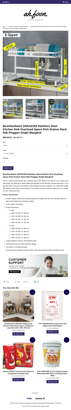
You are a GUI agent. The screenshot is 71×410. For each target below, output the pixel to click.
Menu (6, 2)
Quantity (5, 158)
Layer (4, 150)
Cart (65, 2)
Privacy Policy (36, 406)
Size (4, 142)
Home (4, 26)
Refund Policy (45, 406)
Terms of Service (26, 406)
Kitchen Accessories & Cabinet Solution (18, 26)
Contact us (36, 393)
